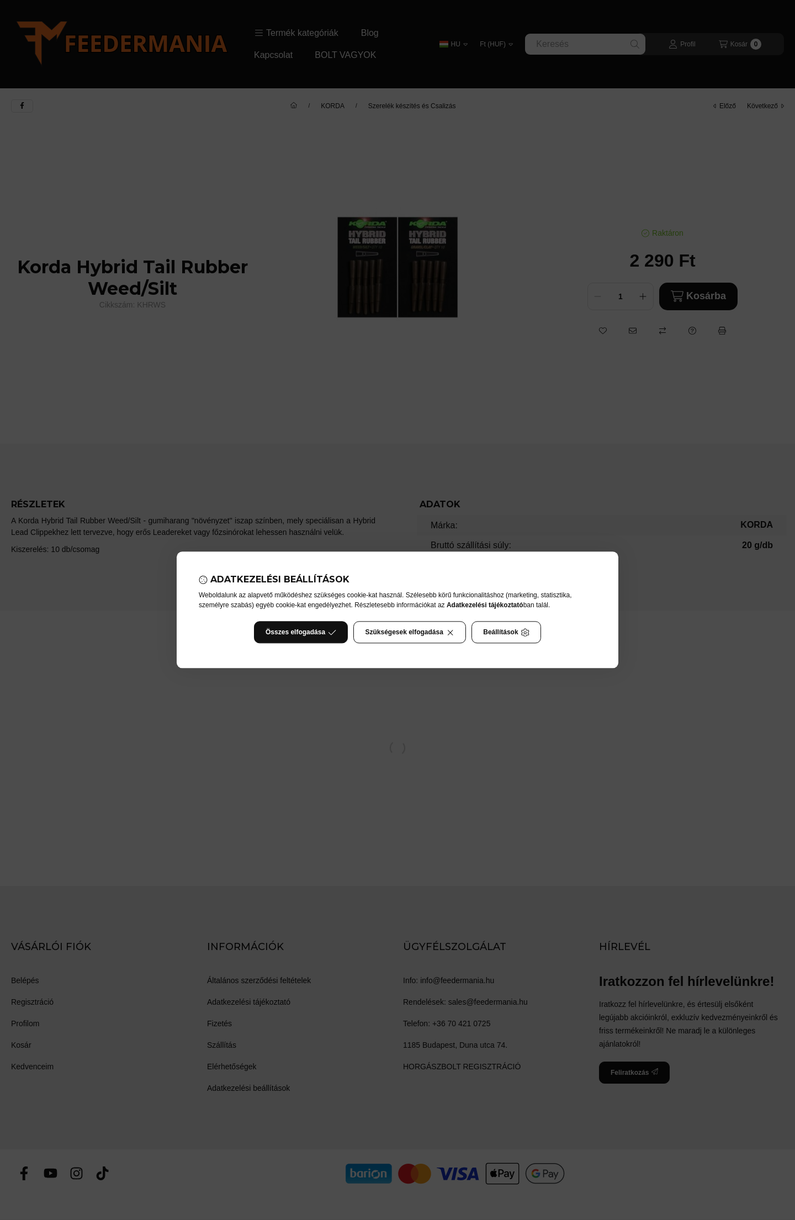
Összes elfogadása (301, 632)
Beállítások (506, 632)
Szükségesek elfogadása (409, 632)
